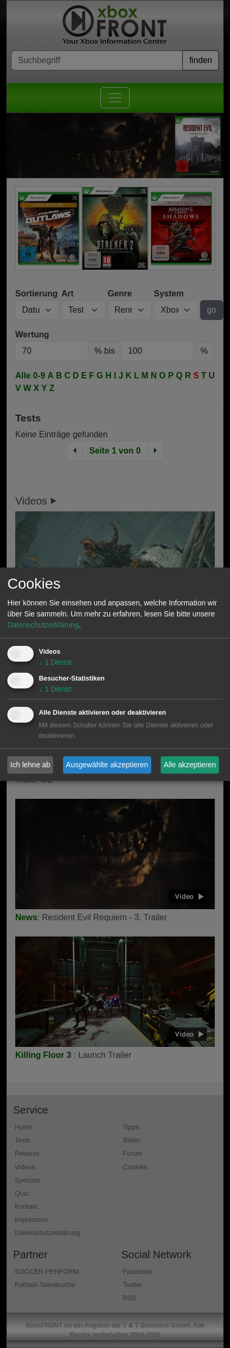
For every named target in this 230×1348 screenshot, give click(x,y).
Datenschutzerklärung (43, 625)
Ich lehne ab (30, 764)
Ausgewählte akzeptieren (107, 764)
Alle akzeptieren (190, 764)
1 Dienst (55, 662)
